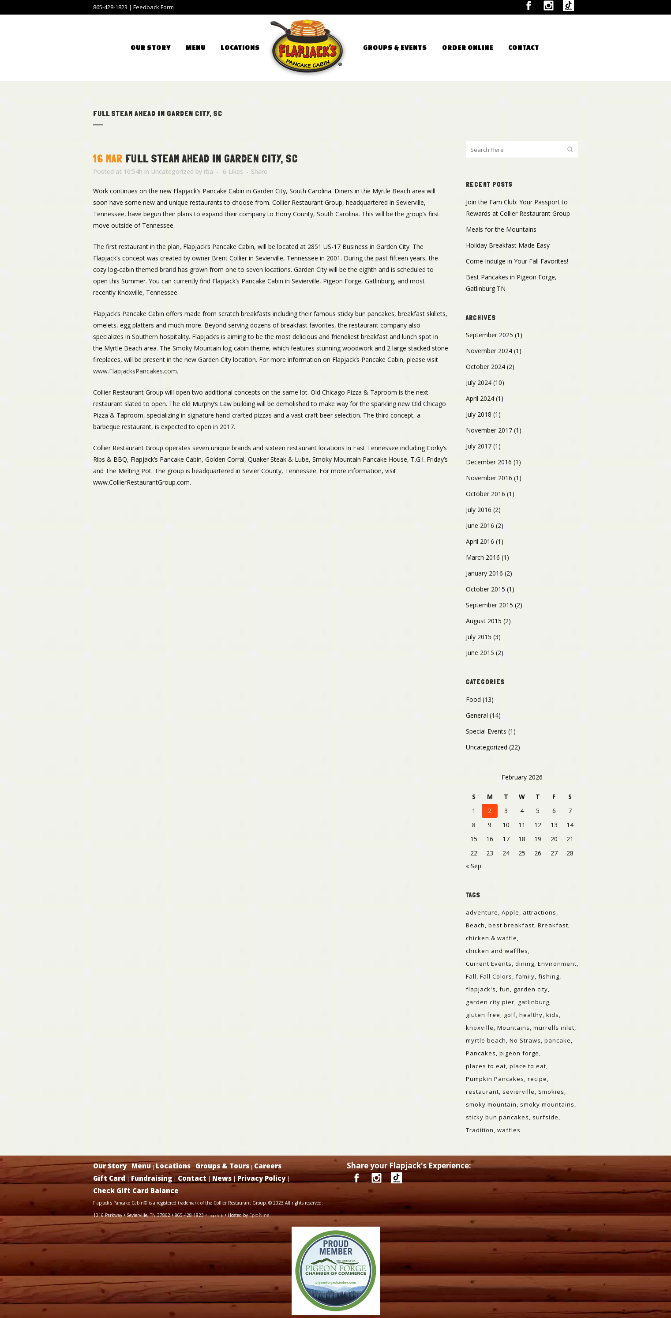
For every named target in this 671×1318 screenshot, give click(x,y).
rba (208, 171)
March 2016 (483, 557)
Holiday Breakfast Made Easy (508, 245)
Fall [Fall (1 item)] (471, 976)
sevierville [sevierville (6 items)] (518, 1092)
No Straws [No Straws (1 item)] (525, 1040)
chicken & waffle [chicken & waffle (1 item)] (491, 938)
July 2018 (478, 414)
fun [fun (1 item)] (504, 989)
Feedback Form (153, 7)
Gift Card (109, 1178)
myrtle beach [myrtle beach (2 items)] (486, 1040)
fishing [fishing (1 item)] (548, 976)
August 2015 (484, 621)
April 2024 (480, 398)
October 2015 (485, 589)
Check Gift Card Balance (136, 1190)
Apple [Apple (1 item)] (510, 912)
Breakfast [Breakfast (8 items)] (553, 925)
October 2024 (485, 366)
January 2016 (484, 573)
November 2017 (489, 430)
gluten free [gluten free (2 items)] (483, 1015)
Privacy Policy (261, 1178)
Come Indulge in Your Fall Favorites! (517, 261)
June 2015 (480, 652)
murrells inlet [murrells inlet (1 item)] (553, 1028)
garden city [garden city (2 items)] (531, 989)
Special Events (486, 731)
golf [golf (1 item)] (510, 1015)
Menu (141, 1165)
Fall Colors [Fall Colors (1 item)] (496, 976)
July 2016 (478, 509)
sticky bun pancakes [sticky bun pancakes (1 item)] (497, 1117)
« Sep (473, 866)
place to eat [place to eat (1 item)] (528, 1066)
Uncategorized (172, 171)
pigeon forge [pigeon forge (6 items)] (519, 1053)
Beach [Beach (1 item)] (475, 925)
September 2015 (489, 605)
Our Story (110, 1165)
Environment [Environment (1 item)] (557, 964)
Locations (173, 1165)
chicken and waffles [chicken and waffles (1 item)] (497, 951)
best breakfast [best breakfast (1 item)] (511, 925)
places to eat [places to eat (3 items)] (486, 1066)
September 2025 (489, 335)
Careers (267, 1165)
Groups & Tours (222, 1165)
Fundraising (151, 1178)
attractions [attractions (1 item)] (539, 912)
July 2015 (478, 637)
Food (473, 699)
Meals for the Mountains (501, 229)
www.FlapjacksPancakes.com (135, 371)
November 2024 (489, 350)
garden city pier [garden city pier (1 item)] (490, 1002)
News (222, 1178)
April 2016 (480, 541)
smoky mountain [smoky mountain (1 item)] (491, 1104)
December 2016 (489, 462)
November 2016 (489, 478)
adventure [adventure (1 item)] (482, 912)
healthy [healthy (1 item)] (531, 1015)
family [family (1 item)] (525, 976)
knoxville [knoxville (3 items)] (480, 1028)
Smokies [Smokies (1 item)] (551, 1092)
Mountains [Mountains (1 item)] (513, 1028)
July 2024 (478, 382)
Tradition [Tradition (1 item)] (480, 1130)
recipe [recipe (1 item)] (537, 1079)
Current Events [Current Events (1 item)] (489, 964)
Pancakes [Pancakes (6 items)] (481, 1053)
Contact (192, 1178)
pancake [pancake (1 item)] (557, 1040)
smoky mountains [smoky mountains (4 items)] (547, 1104)
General (477, 715)
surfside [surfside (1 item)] (545, 1117)
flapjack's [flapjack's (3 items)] (481, 989)
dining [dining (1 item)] (524, 964)
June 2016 (480, 525)
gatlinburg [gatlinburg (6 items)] (533, 1002)
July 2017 (478, 446)
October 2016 (485, 494)
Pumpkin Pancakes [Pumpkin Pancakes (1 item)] (495, 1079)
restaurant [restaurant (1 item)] (482, 1092)
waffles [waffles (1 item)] (509, 1130)
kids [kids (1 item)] (552, 1015)
